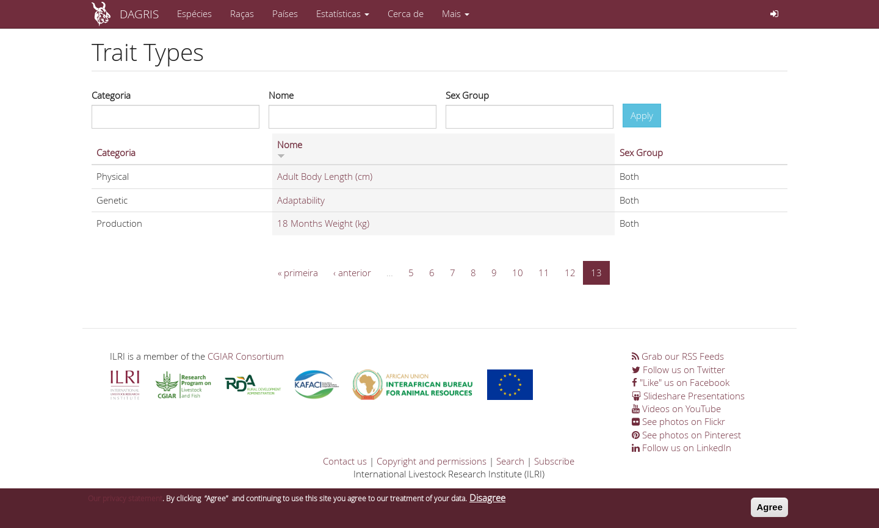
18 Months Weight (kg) (323, 223)
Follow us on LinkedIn (681, 447)
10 (517, 272)
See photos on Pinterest (686, 435)
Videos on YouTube (676, 408)
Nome (281, 95)
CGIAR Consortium (246, 356)
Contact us (345, 461)
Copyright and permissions (432, 461)
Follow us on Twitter (678, 369)
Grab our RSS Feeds (678, 356)
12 (570, 272)
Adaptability (301, 200)
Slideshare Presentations (688, 396)
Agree (769, 510)
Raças (242, 13)
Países (285, 13)
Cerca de (406, 13)
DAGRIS (139, 13)
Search (510, 461)
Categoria (111, 95)
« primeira (298, 272)
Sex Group (467, 95)
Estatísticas (342, 13)
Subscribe (554, 461)
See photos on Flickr (678, 421)
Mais (455, 13)
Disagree (487, 500)
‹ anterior (352, 272)
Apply (642, 115)
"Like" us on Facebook (680, 382)
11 (543, 272)
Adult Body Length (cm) (324, 176)
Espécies (194, 13)
